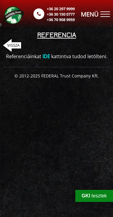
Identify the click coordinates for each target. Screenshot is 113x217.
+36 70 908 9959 (61, 19)
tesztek (94, 195)
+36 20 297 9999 (61, 8)
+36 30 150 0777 (61, 14)
